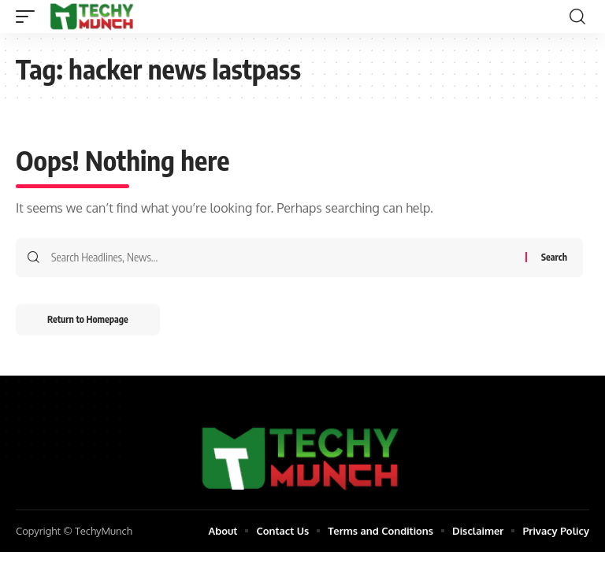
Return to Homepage (87, 319)
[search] (577, 16)
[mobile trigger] (29, 16)
